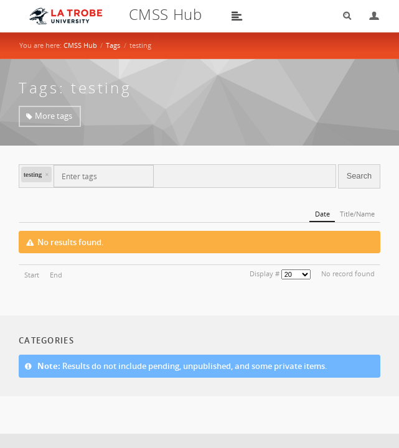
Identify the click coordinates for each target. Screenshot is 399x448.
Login (369, 16)
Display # (264, 273)
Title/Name (357, 213)
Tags (113, 45)
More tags (53, 115)
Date (322, 213)
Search (343, 16)
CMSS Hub (80, 45)
